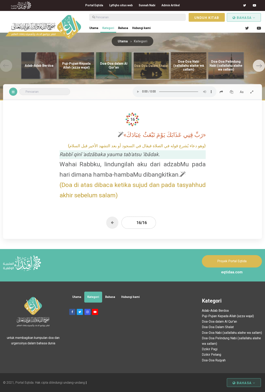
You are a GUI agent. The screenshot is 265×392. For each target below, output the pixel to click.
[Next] (259, 66)
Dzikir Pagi (209, 349)
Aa (241, 92)
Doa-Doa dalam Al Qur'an (219, 321)
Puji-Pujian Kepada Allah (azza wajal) (228, 316)
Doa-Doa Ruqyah (214, 360)
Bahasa (244, 18)
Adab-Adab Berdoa (215, 311)
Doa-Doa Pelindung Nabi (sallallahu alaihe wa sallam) (231, 341)
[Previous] (6, 66)
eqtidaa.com (232, 272)
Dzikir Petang (211, 355)
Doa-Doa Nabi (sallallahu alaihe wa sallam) (232, 333)
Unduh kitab (206, 18)
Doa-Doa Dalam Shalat (218, 327)
